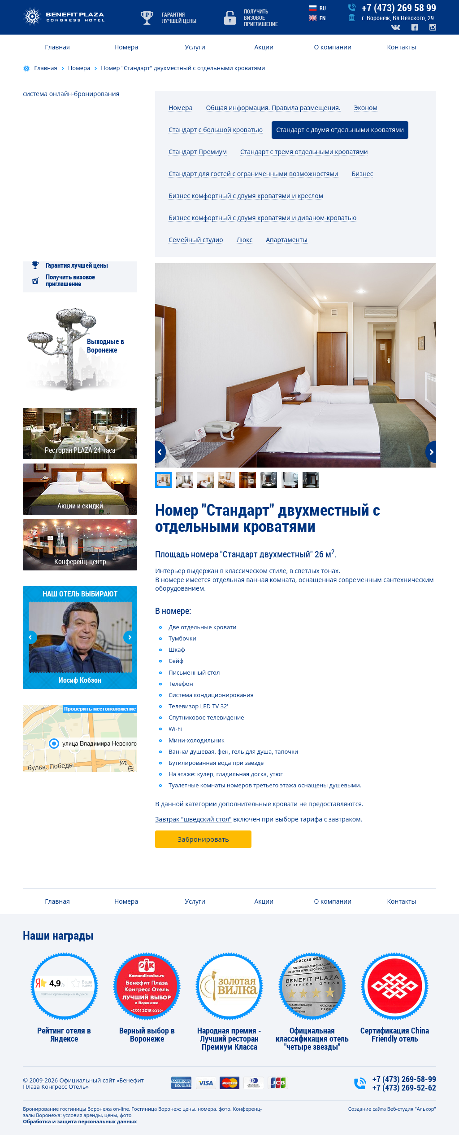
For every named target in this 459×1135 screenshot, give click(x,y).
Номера (126, 47)
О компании (333, 47)
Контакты (401, 47)
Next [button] (130, 637)
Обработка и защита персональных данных (80, 1121)
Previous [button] (30, 637)
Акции (263, 47)
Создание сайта (367, 1108)
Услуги (195, 47)
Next (430, 452)
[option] (295, 365)
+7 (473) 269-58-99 (404, 1079)
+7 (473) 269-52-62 (404, 1087)
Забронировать (203, 839)
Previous (160, 452)
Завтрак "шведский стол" (193, 819)
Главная (57, 47)
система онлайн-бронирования (71, 93)
